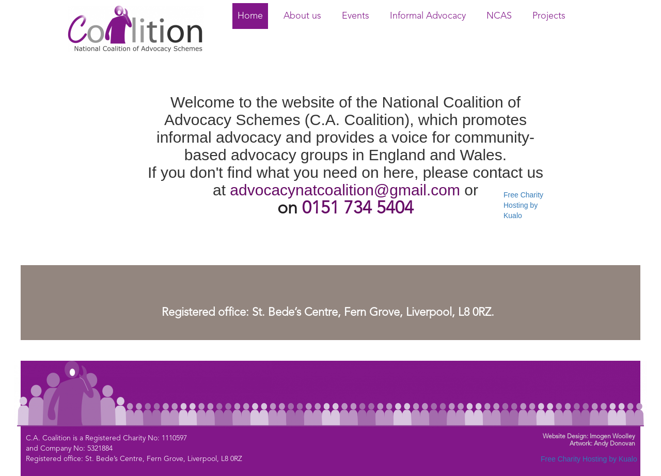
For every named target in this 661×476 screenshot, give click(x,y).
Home (250, 16)
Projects (548, 16)
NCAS (499, 16)
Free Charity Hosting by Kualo (523, 205)
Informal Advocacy (428, 16)
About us (302, 16)
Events (355, 16)
